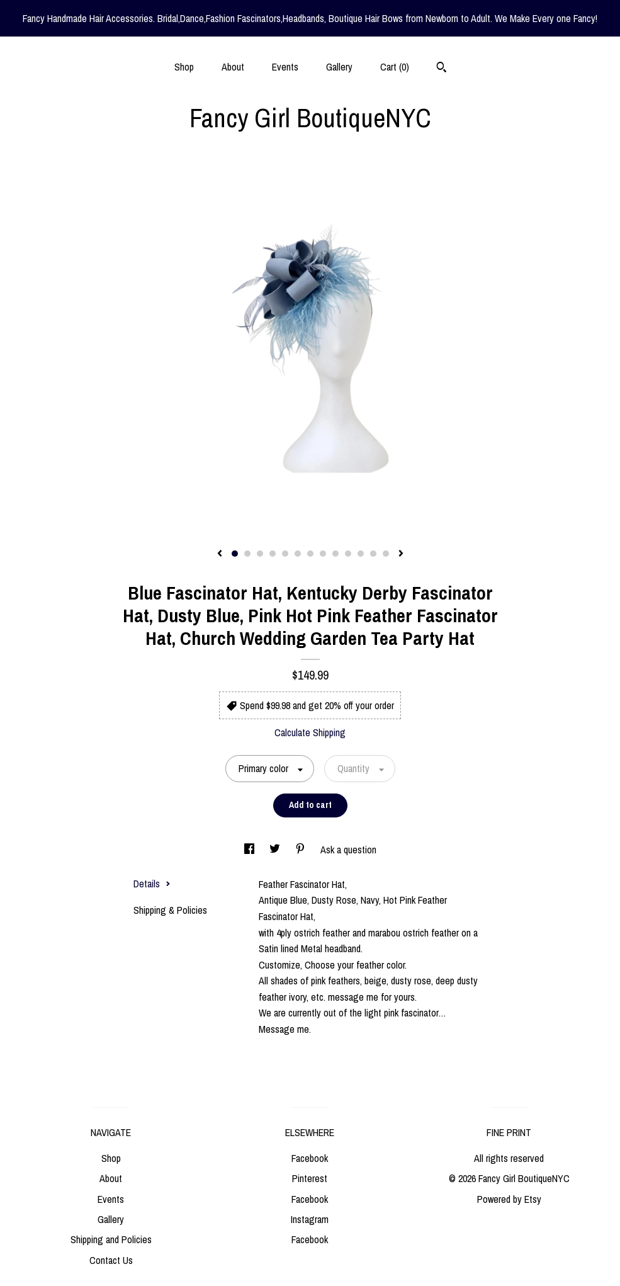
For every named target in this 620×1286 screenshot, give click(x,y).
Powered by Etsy (509, 1199)
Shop (184, 67)
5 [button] (285, 553)
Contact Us (111, 1260)
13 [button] (386, 553)
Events (285, 67)
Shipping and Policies (111, 1239)
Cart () (394, 67)
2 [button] (247, 553)
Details (152, 884)
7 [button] (310, 553)
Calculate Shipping (310, 732)
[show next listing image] (401, 554)
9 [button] (335, 553)
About (233, 67)
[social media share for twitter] (276, 849)
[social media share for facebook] (250, 849)
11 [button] (361, 553)
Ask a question (348, 849)
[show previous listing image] (220, 554)
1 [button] (235, 553)
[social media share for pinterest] (301, 849)
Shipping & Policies (170, 910)
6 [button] (298, 553)
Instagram (310, 1219)
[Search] (441, 69)
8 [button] (323, 553)
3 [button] (260, 553)
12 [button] (373, 553)
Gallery (339, 67)
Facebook (309, 1158)
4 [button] (272, 553)
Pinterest (309, 1178)
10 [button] (348, 553)
